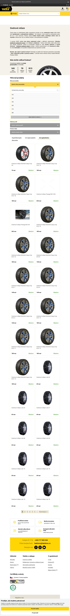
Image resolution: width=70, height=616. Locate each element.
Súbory (12, 558)
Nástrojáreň (14, 556)
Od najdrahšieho (44, 129)
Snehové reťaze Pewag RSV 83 (21, 216)
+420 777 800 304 (41, 531)
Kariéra (50, 556)
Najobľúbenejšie (17, 129)
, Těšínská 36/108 (25, 595)
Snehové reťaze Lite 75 (18, 490)
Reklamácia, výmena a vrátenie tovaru (33, 553)
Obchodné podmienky (29, 556)
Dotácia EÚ (51, 553)
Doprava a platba (27, 551)
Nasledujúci (42, 503)
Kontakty (11, 5)
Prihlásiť (62, 9)
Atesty (12, 553)
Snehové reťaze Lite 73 (18, 460)
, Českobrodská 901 (26, 598)
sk (67, 5)
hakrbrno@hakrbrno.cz (42, 534)
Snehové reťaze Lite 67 (43, 399)
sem (62, 604)
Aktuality (12, 551)
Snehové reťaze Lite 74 (43, 460)
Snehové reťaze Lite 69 (43, 429)
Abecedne (15, 131)
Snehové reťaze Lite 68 (18, 429)
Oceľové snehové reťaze (23, 37)
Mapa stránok (52, 561)
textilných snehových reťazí (17, 34)
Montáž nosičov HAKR (29, 558)
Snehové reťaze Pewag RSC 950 (46, 185)
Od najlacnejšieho (30, 129)
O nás (49, 551)
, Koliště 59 (22, 592)
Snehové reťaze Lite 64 (18, 399)
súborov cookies (55, 603)
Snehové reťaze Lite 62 (43, 368)
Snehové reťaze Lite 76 (43, 490)
